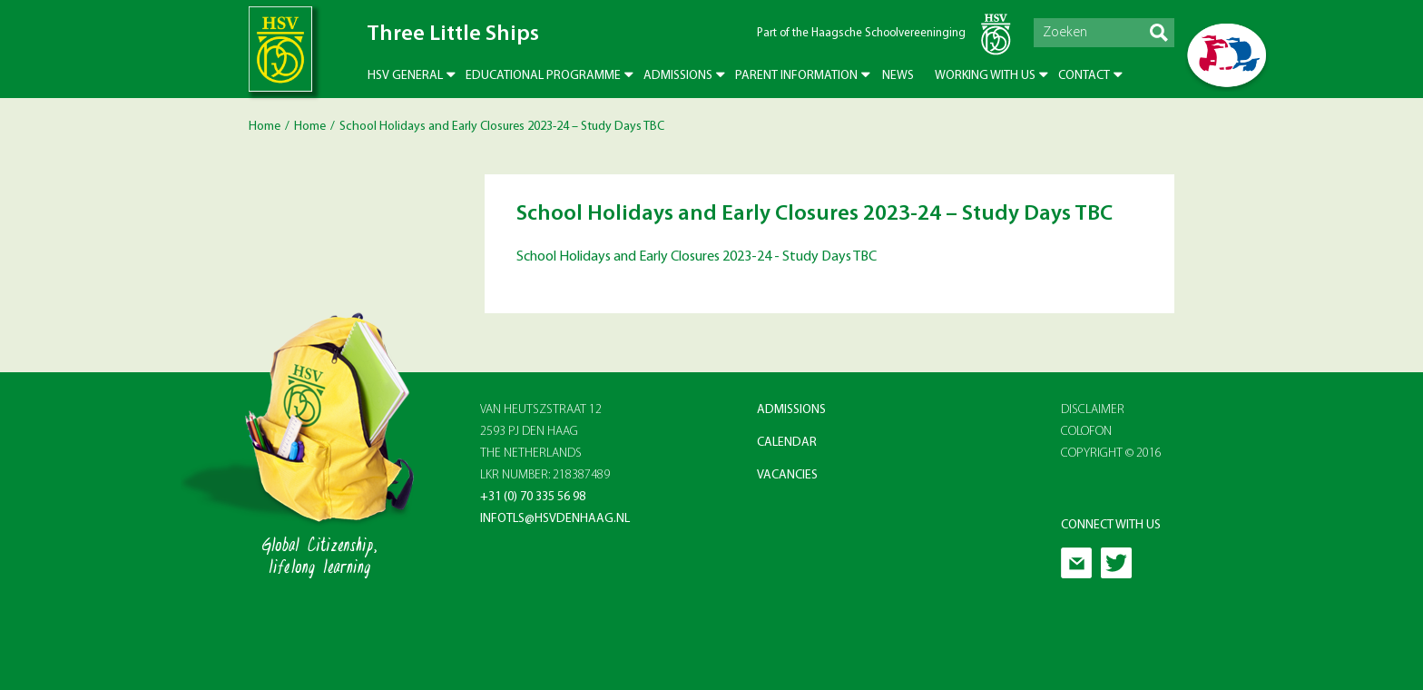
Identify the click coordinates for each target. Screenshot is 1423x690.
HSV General (405, 76)
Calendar (787, 442)
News (898, 76)
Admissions (677, 76)
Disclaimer (1092, 410)
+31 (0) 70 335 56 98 (532, 497)
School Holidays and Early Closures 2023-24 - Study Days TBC (696, 257)
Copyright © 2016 (1111, 453)
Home (264, 126)
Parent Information (796, 76)
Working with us (985, 76)
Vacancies (787, 475)
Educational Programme (543, 76)
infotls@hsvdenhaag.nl (555, 519)
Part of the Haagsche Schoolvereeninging (861, 33)
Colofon (1086, 432)
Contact (1084, 76)
